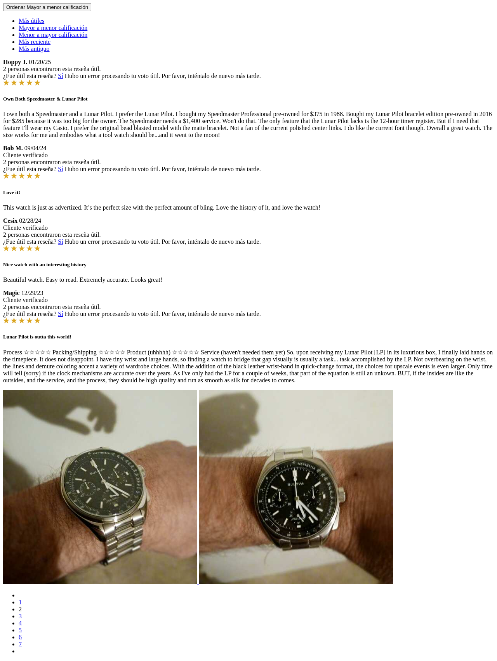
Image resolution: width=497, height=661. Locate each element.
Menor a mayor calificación (53, 34)
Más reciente (34, 41)
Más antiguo (34, 48)
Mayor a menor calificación (53, 27)
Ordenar (47, 7)
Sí (60, 76)
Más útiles (31, 20)
